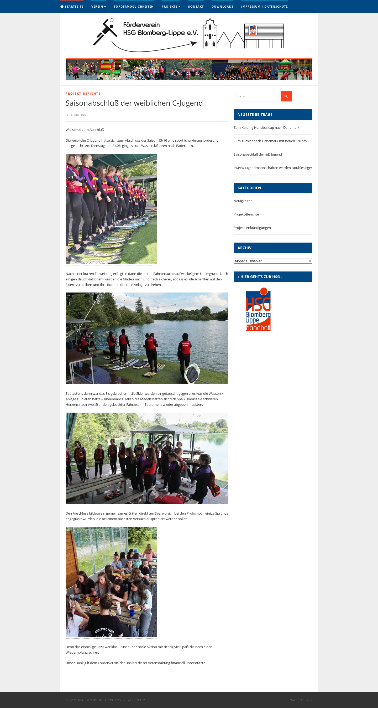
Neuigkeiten (243, 200)
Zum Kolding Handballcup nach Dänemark (267, 127)
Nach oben (301, 700)
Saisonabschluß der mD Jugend (258, 154)
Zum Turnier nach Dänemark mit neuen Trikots (270, 140)
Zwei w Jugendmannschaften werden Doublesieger (273, 167)
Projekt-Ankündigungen (252, 227)
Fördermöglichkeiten (134, 6)
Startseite (71, 6)
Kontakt (196, 6)
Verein (97, 6)
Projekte (169, 6)
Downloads (222, 6)
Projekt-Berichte (83, 93)
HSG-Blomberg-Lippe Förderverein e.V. (112, 700)
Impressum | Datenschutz (264, 6)
